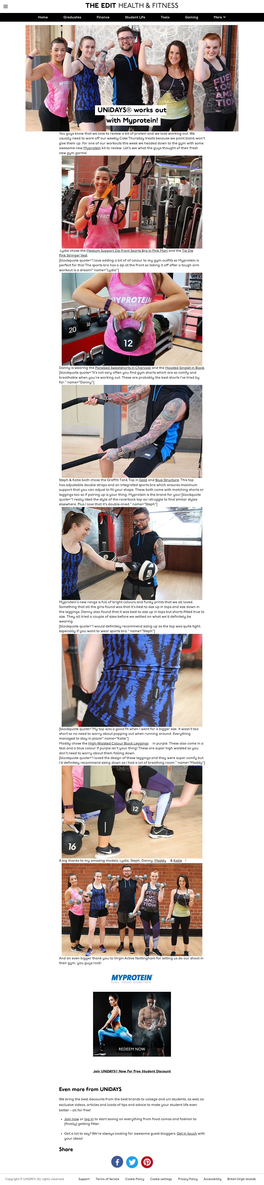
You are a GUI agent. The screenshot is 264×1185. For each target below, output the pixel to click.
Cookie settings (161, 1179)
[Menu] (5, 7)
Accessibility (212, 1179)
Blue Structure (167, 480)
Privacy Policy (188, 1179)
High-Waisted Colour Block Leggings (118, 743)
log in (89, 1119)
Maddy (160, 861)
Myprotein (92, 148)
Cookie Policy (134, 1179)
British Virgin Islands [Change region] (241, 1179)
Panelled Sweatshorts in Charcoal (123, 368)
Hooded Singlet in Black (184, 368)
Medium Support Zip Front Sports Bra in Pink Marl (127, 251)
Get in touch (187, 1134)
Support (84, 1179)
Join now (71, 1119)
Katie (178, 861)
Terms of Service (107, 1179)
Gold (143, 480)
